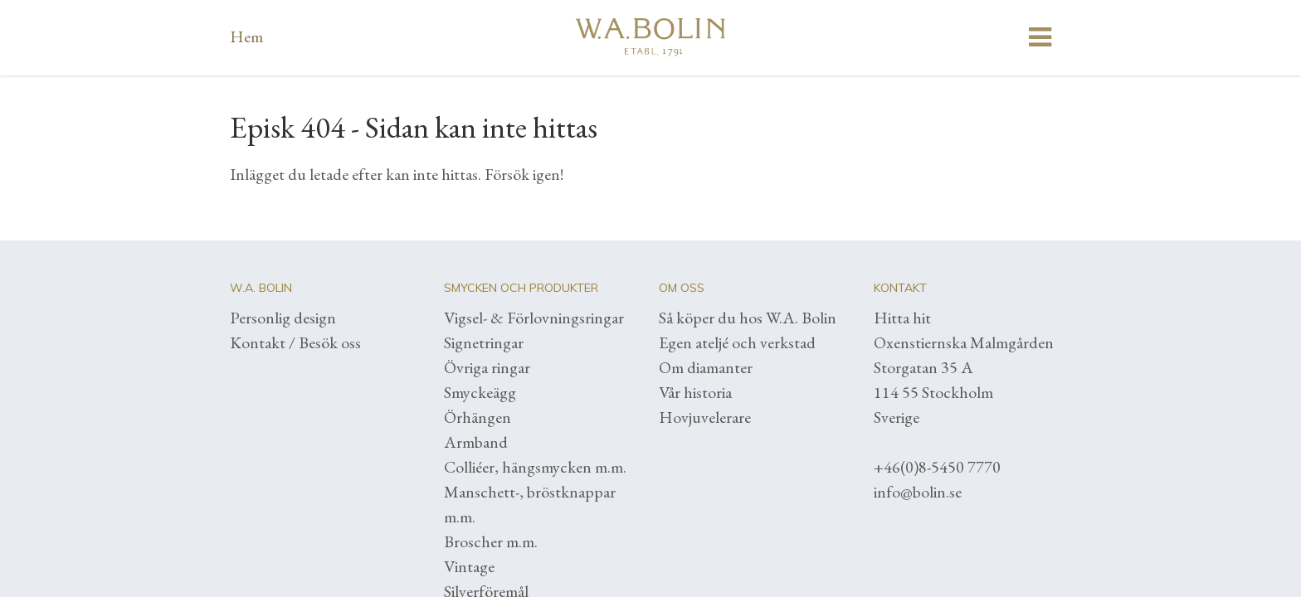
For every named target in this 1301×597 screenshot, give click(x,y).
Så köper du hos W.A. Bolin (747, 317)
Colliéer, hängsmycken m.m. (535, 467)
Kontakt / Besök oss (295, 342)
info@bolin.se (918, 491)
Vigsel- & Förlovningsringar (534, 317)
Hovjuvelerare (705, 417)
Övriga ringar (487, 367)
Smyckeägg (480, 392)
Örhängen (477, 417)
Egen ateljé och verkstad (737, 342)
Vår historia (695, 392)
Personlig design (283, 317)
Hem (246, 36)
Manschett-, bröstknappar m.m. (530, 504)
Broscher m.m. (491, 541)
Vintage (469, 566)
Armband (476, 442)
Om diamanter (706, 367)
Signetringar (484, 342)
